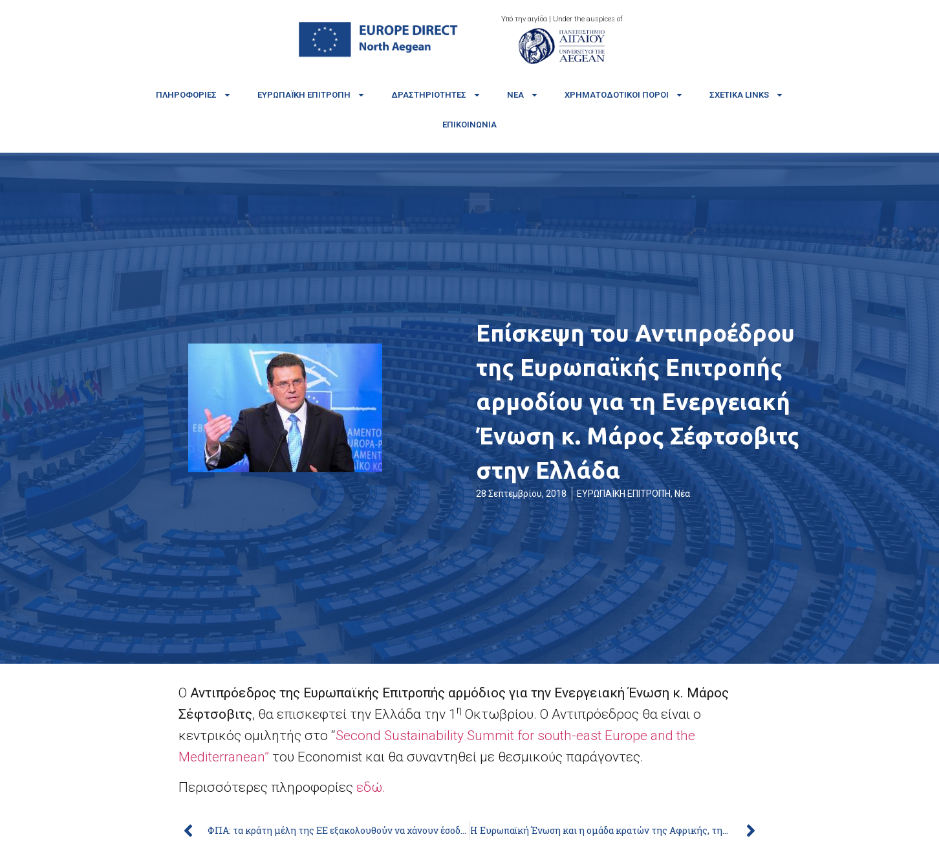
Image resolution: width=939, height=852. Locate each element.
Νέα (523, 94)
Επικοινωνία (469, 124)
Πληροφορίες (194, 94)
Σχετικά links (746, 94)
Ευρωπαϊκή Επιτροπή (311, 94)
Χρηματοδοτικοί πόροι (624, 94)
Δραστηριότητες (436, 94)
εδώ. (372, 787)
